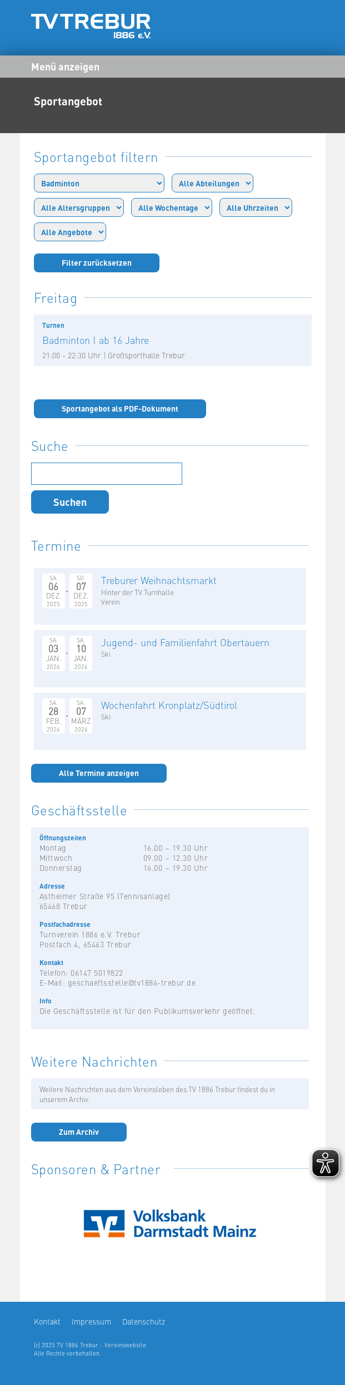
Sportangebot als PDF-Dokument (120, 408)
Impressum (91, 1321)
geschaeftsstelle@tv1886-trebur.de (132, 982)
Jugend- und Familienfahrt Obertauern (185, 642)
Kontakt (47, 1321)
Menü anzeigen (65, 66)
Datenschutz (143, 1321)
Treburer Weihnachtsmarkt (159, 580)
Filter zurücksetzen (97, 262)
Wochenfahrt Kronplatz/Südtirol (169, 705)
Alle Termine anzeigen (99, 772)
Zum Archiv (79, 1131)
